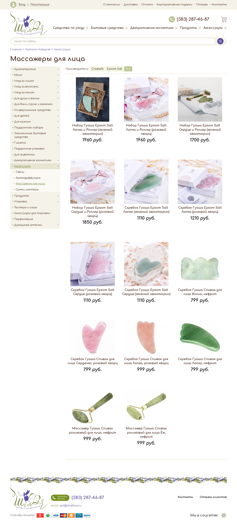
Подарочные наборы (37, 128)
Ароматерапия (37, 69)
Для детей (37, 116)
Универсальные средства (37, 110)
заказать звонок (59, 498)
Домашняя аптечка (37, 225)
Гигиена (37, 143)
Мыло (37, 75)
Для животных (24, 154)
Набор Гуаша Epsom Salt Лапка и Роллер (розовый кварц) (146, 129)
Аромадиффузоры (28, 178)
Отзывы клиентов (213, 497)
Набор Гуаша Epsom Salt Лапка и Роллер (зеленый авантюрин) (92, 129)
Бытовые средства (109, 28)
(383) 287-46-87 (189, 19)
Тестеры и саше (25, 207)
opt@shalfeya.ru (70, 505)
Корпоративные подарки (174, 4)
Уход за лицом (37, 81)
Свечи (20, 172)
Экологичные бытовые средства (37, 135)
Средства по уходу (71, 28)
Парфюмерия (23, 219)
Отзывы (202, 4)
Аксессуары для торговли (32, 213)
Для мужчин (37, 122)
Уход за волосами (37, 87)
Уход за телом (37, 93)
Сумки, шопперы (27, 189)
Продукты (190, 28)
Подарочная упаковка (29, 148)
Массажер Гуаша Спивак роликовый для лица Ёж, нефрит (146, 432)
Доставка (131, 4)
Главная (15, 49)
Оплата (147, 4)
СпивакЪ (97, 68)
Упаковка (37, 202)
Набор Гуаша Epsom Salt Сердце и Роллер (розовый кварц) (92, 212)
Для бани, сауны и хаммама (33, 104)
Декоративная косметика (154, 28)
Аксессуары (215, 28)
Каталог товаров (37, 49)
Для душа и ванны (37, 98)
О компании (111, 4)
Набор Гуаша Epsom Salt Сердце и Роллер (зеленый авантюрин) (200, 129)
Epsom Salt (114, 68)
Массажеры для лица (30, 183)
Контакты (219, 4)
